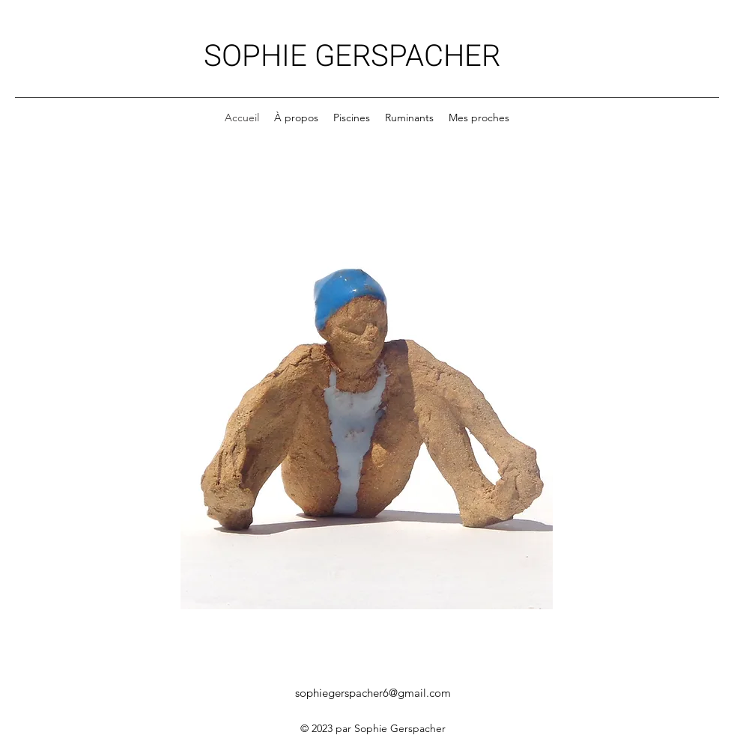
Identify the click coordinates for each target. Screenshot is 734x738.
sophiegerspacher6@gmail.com (373, 693)
